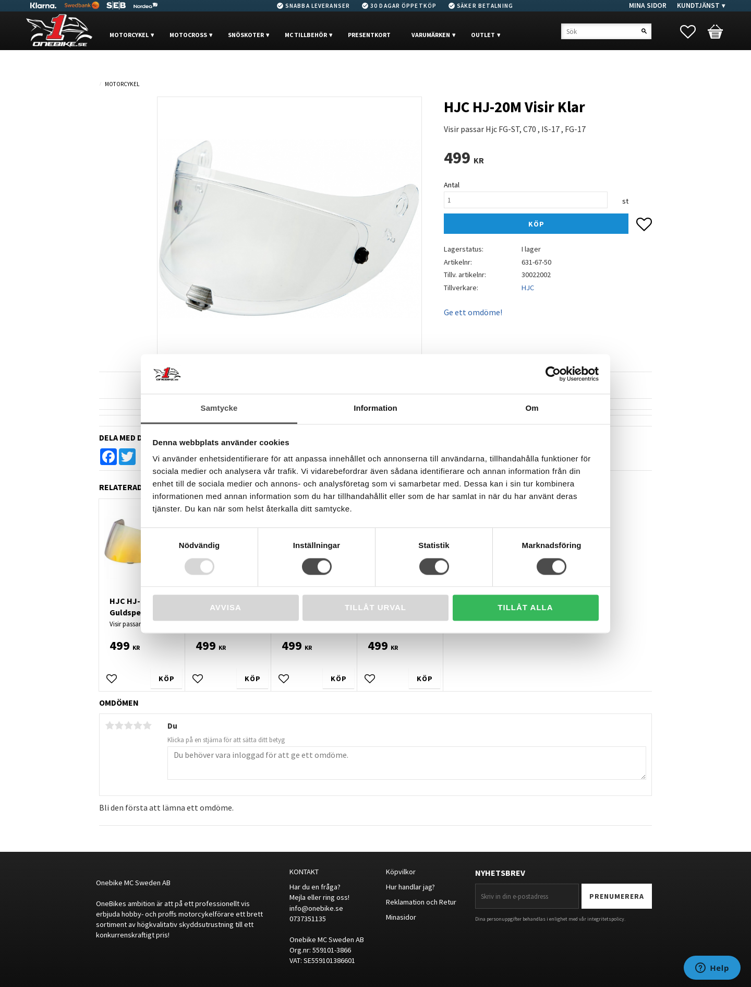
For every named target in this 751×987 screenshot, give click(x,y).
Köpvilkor (401, 871)
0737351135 (307, 918)
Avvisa (225, 607)
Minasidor (401, 917)
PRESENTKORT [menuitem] (369, 35)
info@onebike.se (316, 908)
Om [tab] (531, 408)
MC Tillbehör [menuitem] (306, 35)
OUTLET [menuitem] (483, 35)
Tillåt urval (375, 607)
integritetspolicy (605, 918)
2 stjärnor (119, 725)
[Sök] (644, 31)
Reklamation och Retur (421, 902)
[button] (693, 32)
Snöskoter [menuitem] (246, 35)
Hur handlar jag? (410, 886)
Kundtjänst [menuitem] (698, 5)
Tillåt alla (525, 607)
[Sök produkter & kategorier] (606, 31)
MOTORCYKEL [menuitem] (129, 35)
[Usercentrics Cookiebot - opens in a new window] (553, 374)
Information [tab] (375, 408)
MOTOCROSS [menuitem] (188, 35)
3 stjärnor (128, 725)
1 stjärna (109, 725)
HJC (528, 287)
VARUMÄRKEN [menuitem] (430, 35)
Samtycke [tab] (219, 408)
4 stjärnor (137, 725)
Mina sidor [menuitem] (648, 5)
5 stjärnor (147, 725)
